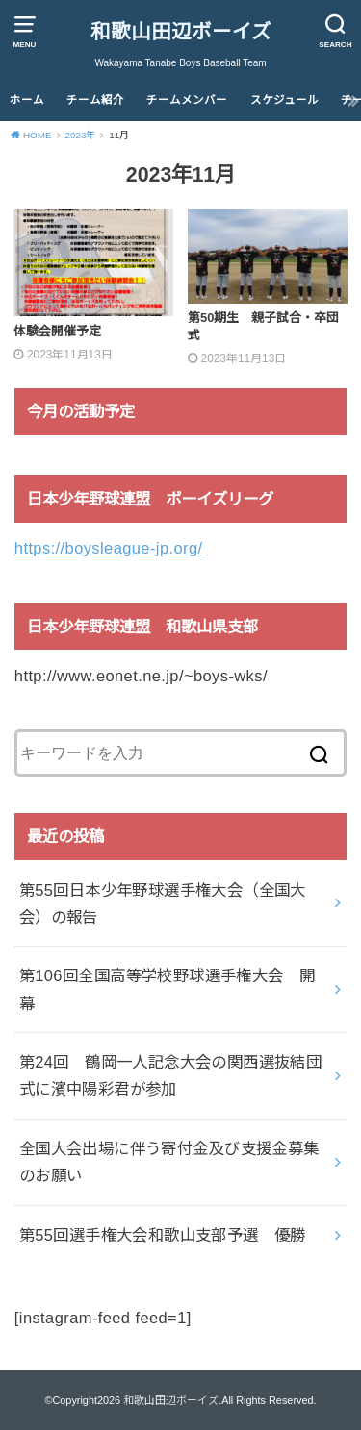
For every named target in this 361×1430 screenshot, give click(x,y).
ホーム (27, 100)
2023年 (79, 135)
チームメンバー (186, 100)
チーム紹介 (95, 100)
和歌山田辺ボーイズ (180, 31)
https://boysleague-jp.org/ (108, 547)
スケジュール (284, 100)
